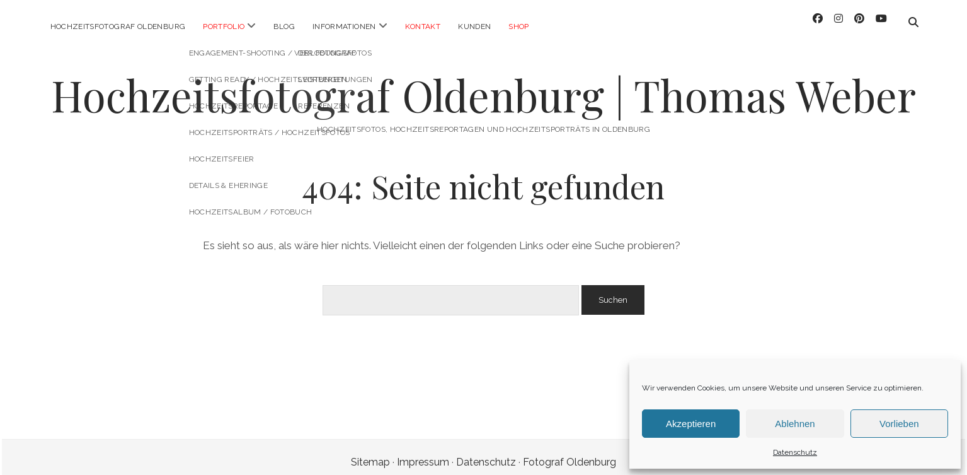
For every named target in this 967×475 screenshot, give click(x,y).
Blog (283, 26)
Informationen (344, 26)
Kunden (474, 26)
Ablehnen (795, 423)
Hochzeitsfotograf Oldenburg (118, 26)
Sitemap (370, 452)
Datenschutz (795, 452)
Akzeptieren (691, 423)
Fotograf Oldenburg (569, 452)
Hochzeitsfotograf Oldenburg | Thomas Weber (483, 85)
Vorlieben (899, 423)
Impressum (423, 452)
